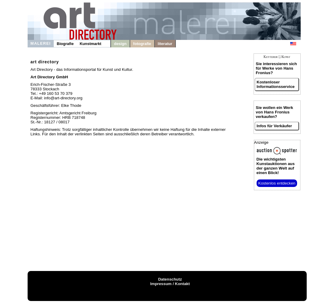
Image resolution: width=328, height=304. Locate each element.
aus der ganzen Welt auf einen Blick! (276, 166)
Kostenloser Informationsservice (276, 84)
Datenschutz (170, 279)
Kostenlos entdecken (277, 183)
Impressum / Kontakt (170, 283)
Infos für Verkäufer (274, 126)
